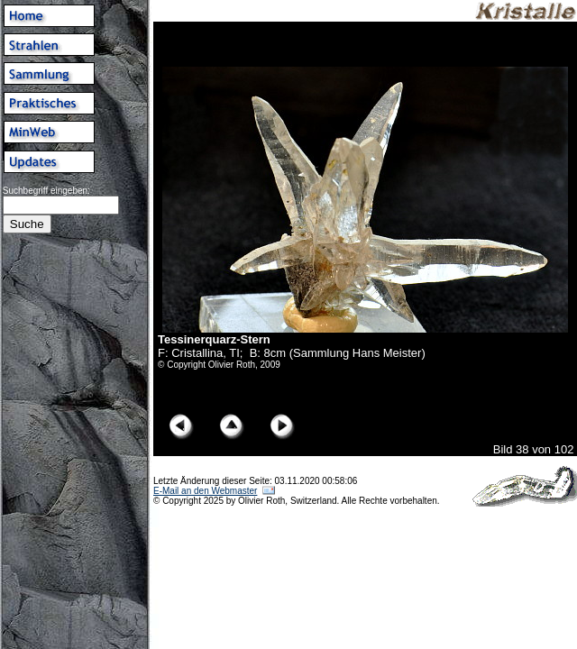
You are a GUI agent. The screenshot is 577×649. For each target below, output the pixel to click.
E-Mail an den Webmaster (205, 491)
